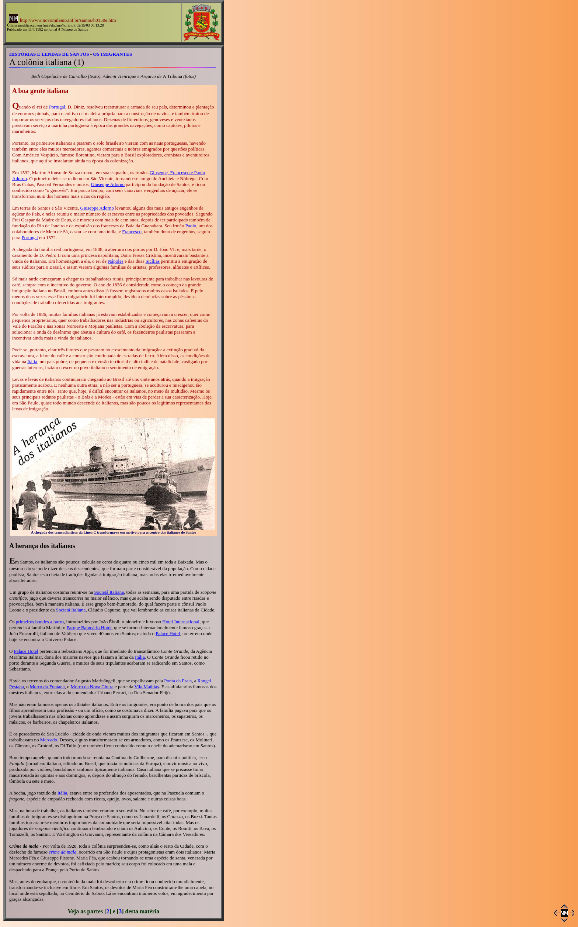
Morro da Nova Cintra (92, 686)
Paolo (190, 225)
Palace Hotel (168, 633)
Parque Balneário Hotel (89, 627)
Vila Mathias (147, 686)
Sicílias (153, 261)
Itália (32, 361)
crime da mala (62, 852)
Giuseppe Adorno (108, 184)
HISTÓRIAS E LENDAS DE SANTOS (49, 54)
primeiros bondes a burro (40, 621)
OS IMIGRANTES (112, 54)
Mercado (48, 739)
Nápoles (115, 261)
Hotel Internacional (180, 621)
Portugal (57, 107)
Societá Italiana (109, 592)
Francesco (132, 231)
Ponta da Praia (178, 680)
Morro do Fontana (47, 686)
